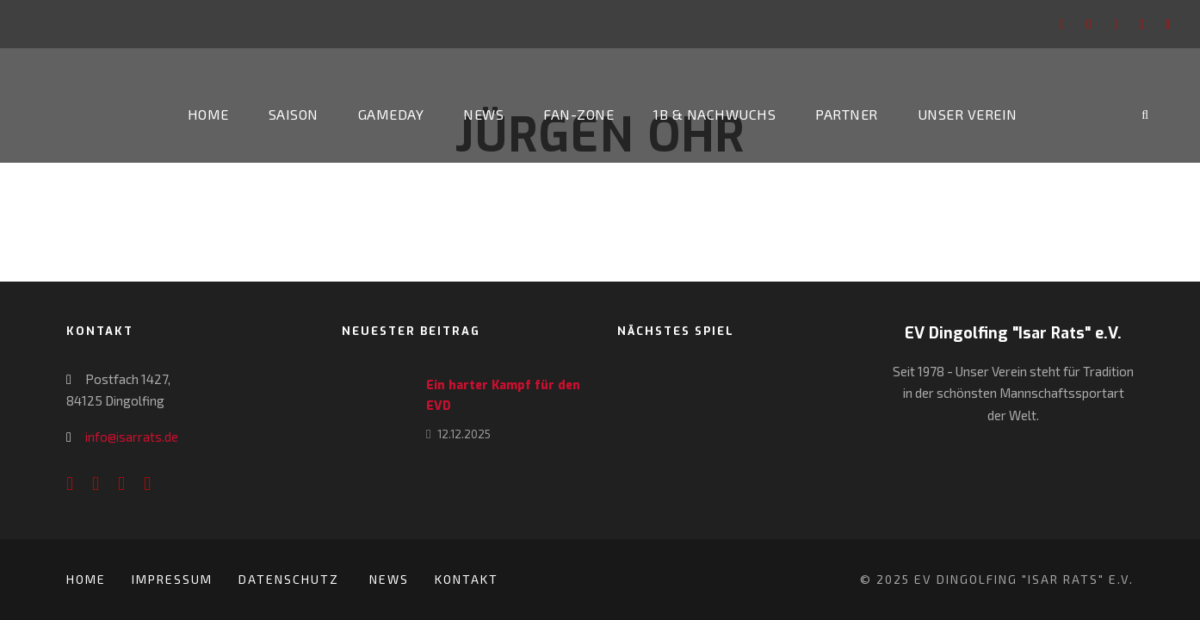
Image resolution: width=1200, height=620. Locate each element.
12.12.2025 (464, 434)
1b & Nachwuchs (714, 114)
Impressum (172, 579)
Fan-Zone (578, 114)
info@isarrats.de (131, 436)
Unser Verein (968, 114)
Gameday (391, 114)
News (483, 114)
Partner (846, 114)
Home (208, 114)
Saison (294, 114)
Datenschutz (290, 579)
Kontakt (466, 579)
